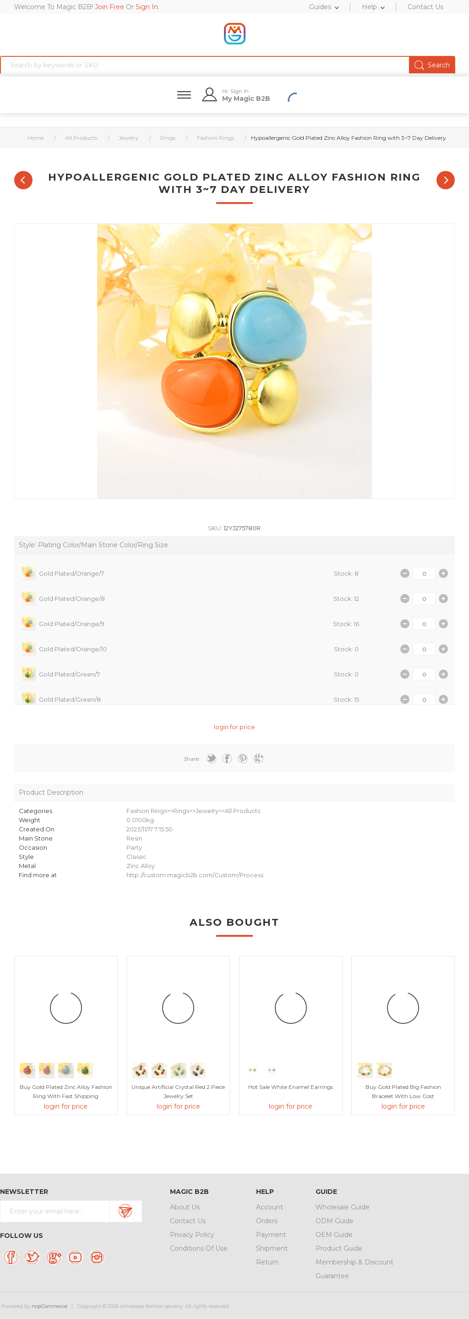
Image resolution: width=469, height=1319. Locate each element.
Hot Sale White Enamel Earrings (290, 1086)
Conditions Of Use (199, 1248)
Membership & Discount (354, 1262)
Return (267, 1262)
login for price (234, 727)
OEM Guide (334, 1235)
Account (269, 1207)
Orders (267, 1221)
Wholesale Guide (343, 1207)
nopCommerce (49, 1306)
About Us (185, 1207)
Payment (271, 1235)
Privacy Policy (192, 1235)
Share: (192, 758)
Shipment (272, 1248)
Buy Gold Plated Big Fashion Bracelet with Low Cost (403, 1091)
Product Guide (339, 1248)
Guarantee (332, 1276)
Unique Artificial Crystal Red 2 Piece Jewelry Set (178, 1091)
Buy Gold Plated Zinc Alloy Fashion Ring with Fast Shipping (66, 1091)
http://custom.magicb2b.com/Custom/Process (194, 875)
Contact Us (188, 1221)
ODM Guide (335, 1221)
